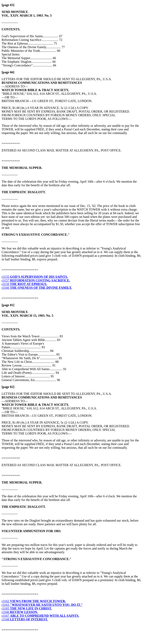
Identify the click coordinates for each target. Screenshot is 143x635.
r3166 (20, 612)
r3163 (42, 604)
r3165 (27, 608)
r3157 (36, 280)
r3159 (24, 284)
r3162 (34, 601)
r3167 (40, 615)
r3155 (35, 276)
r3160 (37, 287)
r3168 (25, 619)
